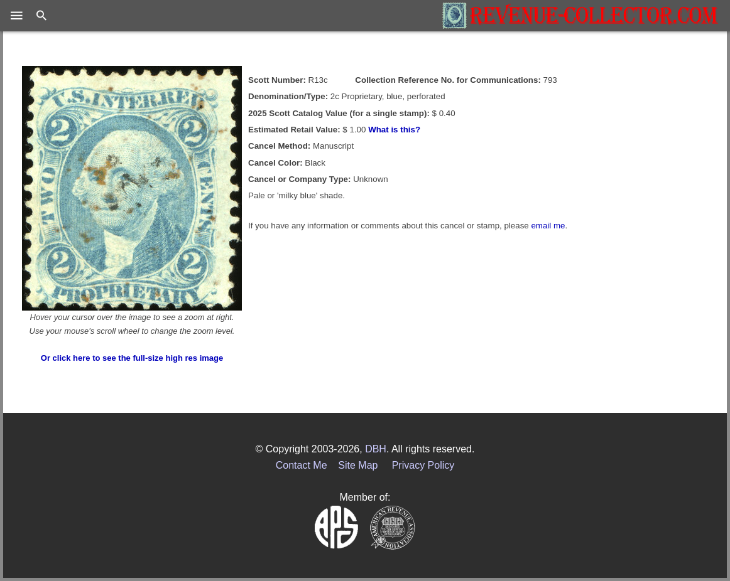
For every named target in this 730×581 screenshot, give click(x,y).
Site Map (358, 465)
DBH (375, 449)
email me (548, 225)
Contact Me (301, 465)
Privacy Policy (423, 465)
